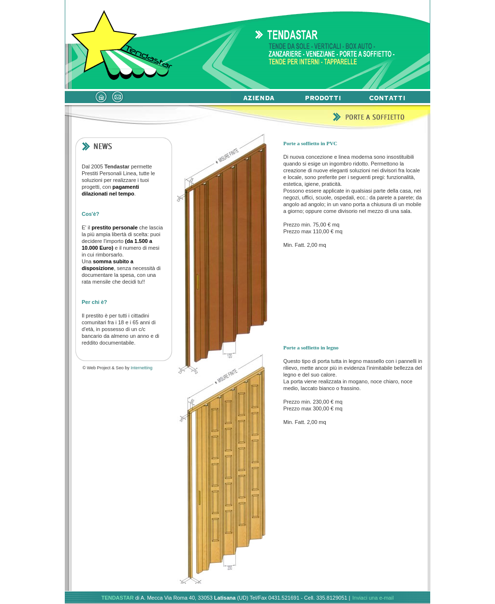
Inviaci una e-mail (373, 598)
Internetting (141, 367)
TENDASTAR (118, 598)
